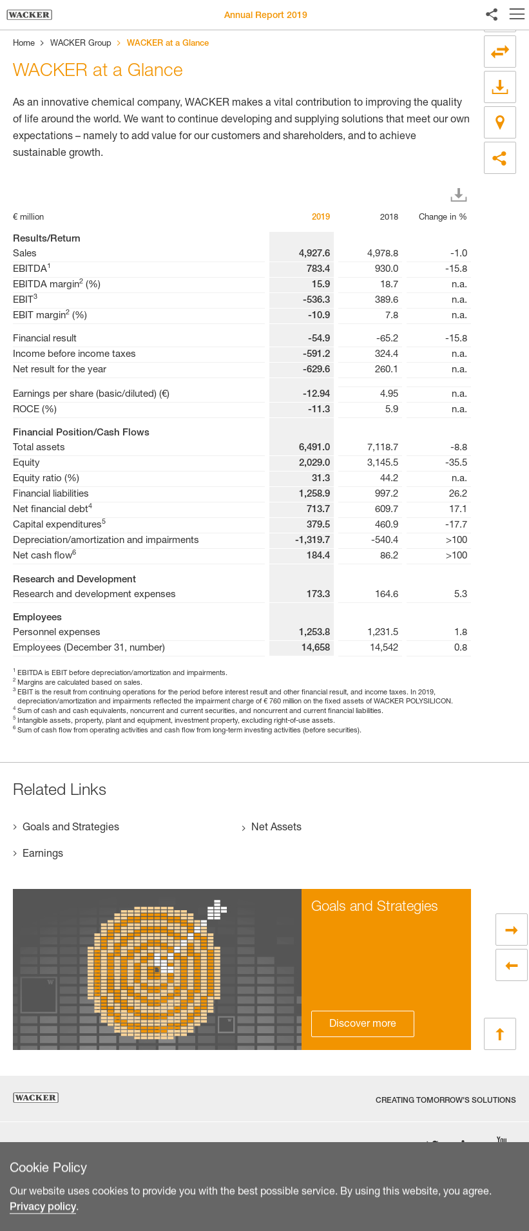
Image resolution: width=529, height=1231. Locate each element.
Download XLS (461, 195)
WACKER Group (80, 44)
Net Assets (276, 828)
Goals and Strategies (71, 828)
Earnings (43, 855)
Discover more (362, 1025)
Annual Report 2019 (265, 16)
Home (24, 44)
